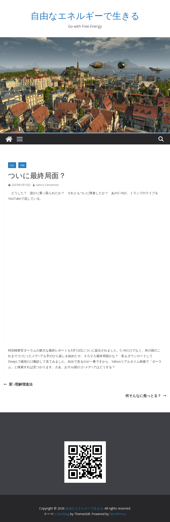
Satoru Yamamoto (47, 185)
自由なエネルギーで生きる (85, 15)
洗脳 (22, 165)
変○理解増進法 (18, 384)
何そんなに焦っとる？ (145, 395)
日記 (12, 165)
